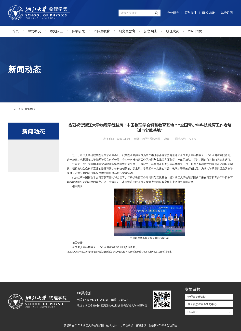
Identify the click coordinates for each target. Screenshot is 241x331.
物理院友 (172, 31)
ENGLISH (208, 12)
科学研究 (78, 31)
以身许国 (227, 12)
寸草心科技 (126, 325)
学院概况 (34, 31)
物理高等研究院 (196, 296)
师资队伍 (56, 31)
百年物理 (191, 12)
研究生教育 (127, 31)
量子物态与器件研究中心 (201, 304)
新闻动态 (30, 108)
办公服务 (173, 12)
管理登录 (141, 325)
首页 (15, 31)
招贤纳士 (150, 31)
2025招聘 (195, 31)
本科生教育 (102, 31)
